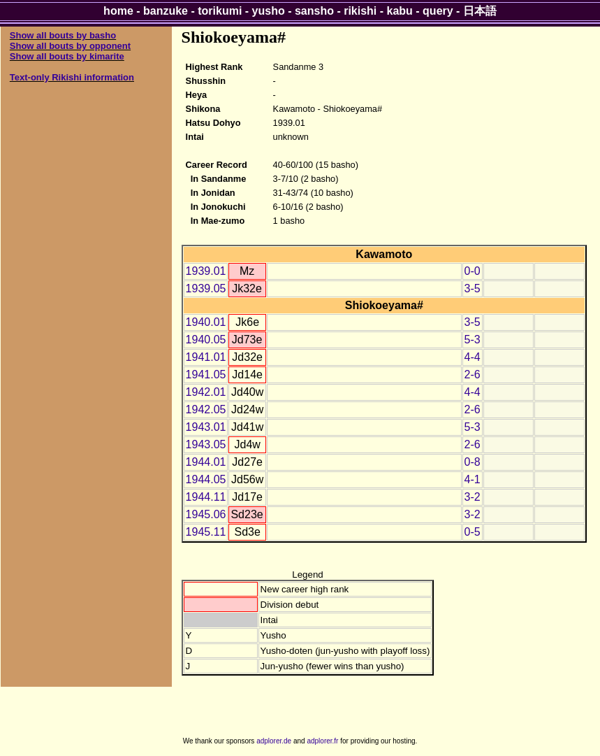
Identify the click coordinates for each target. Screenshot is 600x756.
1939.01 (206, 271)
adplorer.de (273, 741)
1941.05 (206, 374)
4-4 (472, 357)
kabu (400, 11)
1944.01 (206, 462)
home (118, 11)
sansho (314, 11)
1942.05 (206, 409)
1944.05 (206, 479)
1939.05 (206, 288)
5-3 (472, 339)
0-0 (472, 271)
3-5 (472, 288)
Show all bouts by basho (63, 35)
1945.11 (206, 532)
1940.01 (206, 322)
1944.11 (206, 497)
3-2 (472, 497)
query (438, 11)
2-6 (472, 374)
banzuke (165, 11)
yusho (268, 11)
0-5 (472, 532)
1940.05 (206, 339)
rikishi (360, 11)
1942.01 (206, 392)
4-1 (472, 479)
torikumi (220, 11)
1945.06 (206, 514)
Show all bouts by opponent (70, 46)
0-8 (472, 462)
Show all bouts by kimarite (67, 56)
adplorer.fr (322, 741)
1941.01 (206, 357)
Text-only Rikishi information (72, 77)
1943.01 (206, 427)
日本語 (480, 11)
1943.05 (206, 444)
